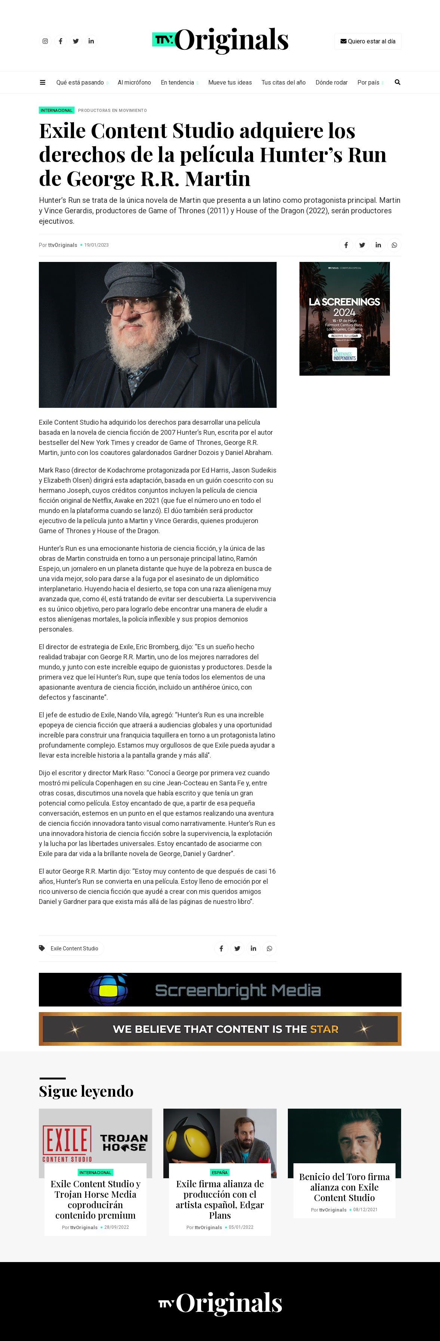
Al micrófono (134, 82)
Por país (368, 82)
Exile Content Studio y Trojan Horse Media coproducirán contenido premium (95, 1199)
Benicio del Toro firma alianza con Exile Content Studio (344, 1186)
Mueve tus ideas (230, 82)
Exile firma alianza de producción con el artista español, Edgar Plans (220, 1199)
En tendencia (177, 82)
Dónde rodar (332, 82)
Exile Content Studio (74, 948)
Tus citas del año (284, 82)
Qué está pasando (80, 82)
